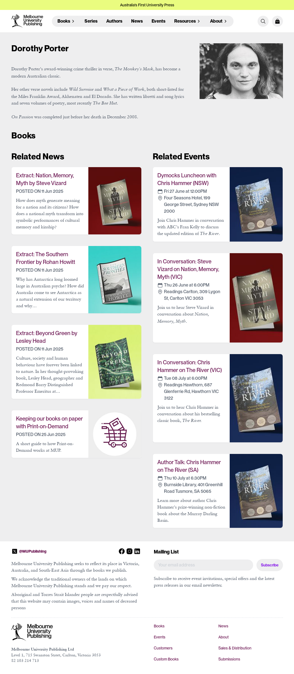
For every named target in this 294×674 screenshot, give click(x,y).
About (223, 637)
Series (90, 21)
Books (159, 626)
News (137, 21)
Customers (163, 648)
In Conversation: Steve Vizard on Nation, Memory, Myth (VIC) (188, 269)
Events (158, 21)
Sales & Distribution (234, 648)
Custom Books (166, 659)
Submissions (229, 659)
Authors (114, 21)
